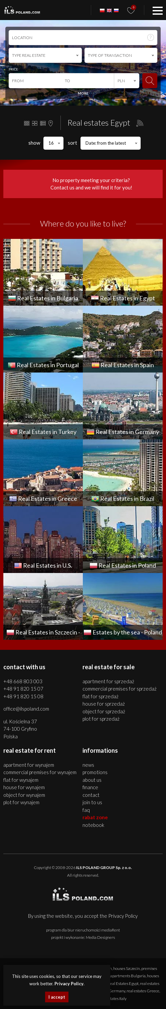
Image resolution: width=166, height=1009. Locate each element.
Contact (91, 795)
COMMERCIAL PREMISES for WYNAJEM (39, 772)
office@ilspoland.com (26, 709)
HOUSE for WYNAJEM (24, 787)
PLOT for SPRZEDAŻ (101, 719)
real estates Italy (113, 998)
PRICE (13, 69)
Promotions (95, 772)
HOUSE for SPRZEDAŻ (103, 704)
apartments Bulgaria (128, 975)
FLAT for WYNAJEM (20, 780)
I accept (56, 997)
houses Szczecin (126, 968)
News (88, 765)
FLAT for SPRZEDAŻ (100, 696)
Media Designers (100, 937)
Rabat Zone (95, 817)
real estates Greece (143, 990)
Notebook (93, 825)
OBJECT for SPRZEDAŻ (103, 711)
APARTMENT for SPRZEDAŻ (108, 681)
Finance (90, 787)
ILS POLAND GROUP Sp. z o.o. (104, 867)
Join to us (92, 802)
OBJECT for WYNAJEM (24, 795)
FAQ (86, 810)
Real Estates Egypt (123, 983)
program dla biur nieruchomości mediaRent (83, 929)
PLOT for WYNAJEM (21, 802)
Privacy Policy (123, 916)
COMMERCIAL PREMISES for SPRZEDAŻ (119, 689)
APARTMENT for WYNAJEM (28, 765)
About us (92, 780)
